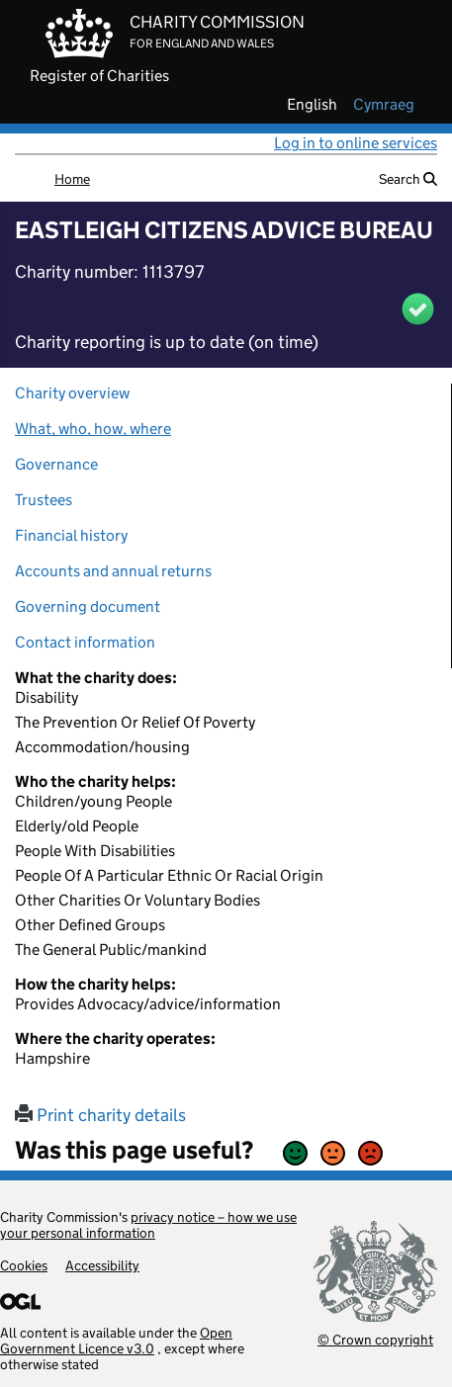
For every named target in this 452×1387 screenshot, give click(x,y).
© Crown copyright (375, 1339)
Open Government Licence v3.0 (116, 1340)
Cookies (23, 1265)
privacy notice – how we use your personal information (148, 1225)
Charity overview (72, 393)
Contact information (85, 642)
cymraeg (383, 105)
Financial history (71, 535)
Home (72, 179)
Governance (56, 464)
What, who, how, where (93, 428)
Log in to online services (355, 142)
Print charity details (100, 1115)
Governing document (87, 606)
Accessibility (102, 1265)
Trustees (43, 499)
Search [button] (408, 179)
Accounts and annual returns (113, 571)
